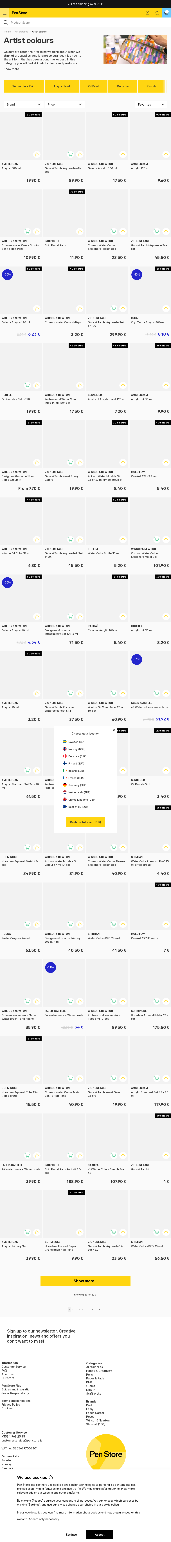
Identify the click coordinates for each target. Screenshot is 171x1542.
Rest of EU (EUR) (75, 806)
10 (99, 1310)
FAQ (4, 1370)
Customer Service (13, 1366)
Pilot (89, 1405)
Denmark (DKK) (75, 756)
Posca (90, 1416)
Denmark (7, 1468)
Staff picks (93, 1393)
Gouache (123, 86)
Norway (6, 1464)
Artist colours (39, 31)
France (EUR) (73, 777)
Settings (71, 1534)
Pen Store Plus (11, 1385)
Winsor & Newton (97, 1420)
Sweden (6, 1460)
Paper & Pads (95, 1378)
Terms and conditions (15, 1401)
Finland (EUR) (73, 763)
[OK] (85, 22)
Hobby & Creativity (99, 1371)
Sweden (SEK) (74, 741)
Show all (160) (95, 1424)
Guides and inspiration (16, 1389)
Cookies (7, 1408)
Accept (99, 1534)
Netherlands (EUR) (76, 792)
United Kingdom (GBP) (79, 799)
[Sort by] (151, 104)
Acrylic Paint (62, 86)
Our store (7, 1378)
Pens (89, 1374)
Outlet (90, 1386)
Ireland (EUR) (73, 770)
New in (90, 1390)
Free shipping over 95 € (85, 4)
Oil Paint (93, 86)
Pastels (151, 86)
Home (7, 31)
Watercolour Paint (23, 86)
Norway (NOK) (74, 749)
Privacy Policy (10, 1404)
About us (7, 1374)
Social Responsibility (15, 1393)
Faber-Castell (95, 1413)
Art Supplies (21, 31)
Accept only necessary (44, 1519)
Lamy (89, 1409)
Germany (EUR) (75, 785)
